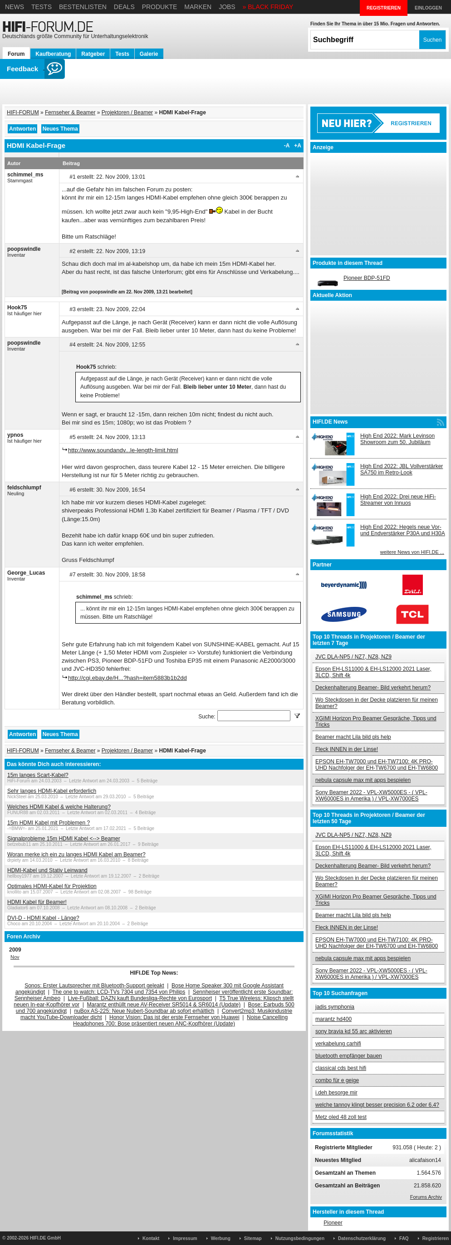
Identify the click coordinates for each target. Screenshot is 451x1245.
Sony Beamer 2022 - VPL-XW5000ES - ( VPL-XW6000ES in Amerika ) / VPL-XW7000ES (371, 795)
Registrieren (435, 1238)
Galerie (149, 54)
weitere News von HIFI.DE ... (412, 552)
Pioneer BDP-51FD (366, 278)
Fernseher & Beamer (70, 112)
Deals (124, 6)
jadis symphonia (334, 1007)
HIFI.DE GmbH (45, 1237)
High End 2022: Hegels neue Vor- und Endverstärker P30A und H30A (402, 530)
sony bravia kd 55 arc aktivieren (353, 1031)
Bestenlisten (83, 6)
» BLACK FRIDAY (268, 6)
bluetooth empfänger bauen (348, 1056)
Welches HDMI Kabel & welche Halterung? (59, 807)
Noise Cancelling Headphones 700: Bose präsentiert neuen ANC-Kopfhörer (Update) (180, 1020)
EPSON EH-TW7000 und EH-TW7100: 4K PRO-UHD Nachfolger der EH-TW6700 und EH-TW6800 (376, 764)
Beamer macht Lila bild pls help (353, 737)
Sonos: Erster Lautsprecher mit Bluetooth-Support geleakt (94, 985)
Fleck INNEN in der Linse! (346, 749)
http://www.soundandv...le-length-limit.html (123, 450)
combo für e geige (337, 1080)
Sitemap (253, 1238)
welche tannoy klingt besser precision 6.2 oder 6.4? (377, 1105)
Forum (16, 54)
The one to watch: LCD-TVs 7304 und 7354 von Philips (118, 992)
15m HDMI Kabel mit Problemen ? (48, 823)
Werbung (220, 1238)
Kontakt (150, 1238)
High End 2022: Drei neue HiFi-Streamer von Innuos (398, 499)
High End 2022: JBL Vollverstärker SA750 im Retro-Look (401, 469)
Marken (197, 6)
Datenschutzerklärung (362, 1238)
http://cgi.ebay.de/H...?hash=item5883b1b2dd (127, 677)
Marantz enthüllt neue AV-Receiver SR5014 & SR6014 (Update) (164, 1004)
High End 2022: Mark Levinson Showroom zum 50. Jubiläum (397, 439)
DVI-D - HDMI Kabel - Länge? (43, 918)
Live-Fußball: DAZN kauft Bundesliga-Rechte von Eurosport (140, 998)
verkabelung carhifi (338, 1043)
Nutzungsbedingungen (299, 1238)
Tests (41, 6)
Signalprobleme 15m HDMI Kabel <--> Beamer (63, 838)
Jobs (227, 6)
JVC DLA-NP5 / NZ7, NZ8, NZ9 (353, 657)
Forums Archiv (426, 1197)
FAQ (404, 1238)
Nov (15, 957)
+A (297, 145)
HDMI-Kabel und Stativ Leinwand (47, 870)
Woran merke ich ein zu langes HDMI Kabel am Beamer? (76, 854)
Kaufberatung (53, 54)
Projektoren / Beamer (127, 112)
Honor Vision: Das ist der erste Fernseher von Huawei (174, 1017)
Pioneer (333, 1223)
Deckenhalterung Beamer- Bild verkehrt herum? (373, 687)
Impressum (185, 1238)
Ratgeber (93, 54)
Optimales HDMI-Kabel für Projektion (52, 886)
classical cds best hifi (340, 1068)
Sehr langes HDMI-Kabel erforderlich (51, 791)
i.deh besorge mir (336, 1092)
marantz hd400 (333, 1019)
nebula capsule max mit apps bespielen (363, 780)
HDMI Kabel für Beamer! (37, 902)
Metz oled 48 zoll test (341, 1117)
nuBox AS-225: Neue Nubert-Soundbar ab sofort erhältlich (144, 1011)
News (14, 6)
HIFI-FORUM (23, 112)
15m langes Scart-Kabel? (38, 775)
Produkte (159, 6)
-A (287, 145)
